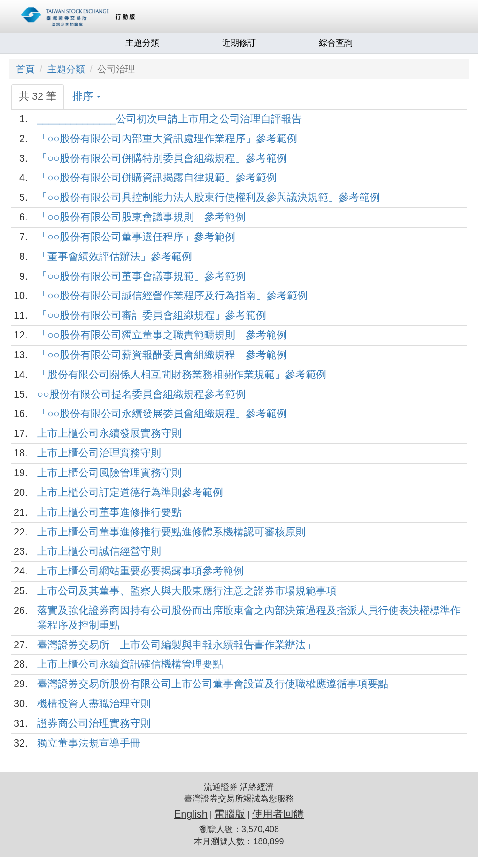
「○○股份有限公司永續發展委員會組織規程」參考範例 (162, 413)
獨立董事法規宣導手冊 (88, 743)
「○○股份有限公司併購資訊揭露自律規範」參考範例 (157, 177)
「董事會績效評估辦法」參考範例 (114, 256)
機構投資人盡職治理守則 (94, 703)
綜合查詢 (336, 42)
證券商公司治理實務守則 (94, 723)
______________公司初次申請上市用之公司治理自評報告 (169, 119)
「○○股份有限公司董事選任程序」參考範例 (136, 237)
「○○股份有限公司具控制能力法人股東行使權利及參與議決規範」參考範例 (208, 197)
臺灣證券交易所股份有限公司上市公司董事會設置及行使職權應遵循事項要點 (212, 684)
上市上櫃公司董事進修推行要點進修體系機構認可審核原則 (171, 532)
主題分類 (142, 42)
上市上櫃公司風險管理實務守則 (109, 473)
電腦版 (229, 814)
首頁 (25, 69)
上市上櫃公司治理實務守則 (99, 453)
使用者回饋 (278, 814)
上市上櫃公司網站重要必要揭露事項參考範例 (140, 571)
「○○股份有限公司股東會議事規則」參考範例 (141, 217)
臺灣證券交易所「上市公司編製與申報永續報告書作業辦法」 (176, 645)
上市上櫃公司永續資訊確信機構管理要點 (130, 664)
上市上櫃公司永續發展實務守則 (109, 433)
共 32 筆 (37, 96)
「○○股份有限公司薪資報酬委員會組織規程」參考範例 (162, 355)
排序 (86, 96)
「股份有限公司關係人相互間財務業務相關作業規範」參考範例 (181, 374)
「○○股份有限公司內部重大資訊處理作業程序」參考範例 (167, 138)
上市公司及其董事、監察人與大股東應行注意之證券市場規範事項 (187, 591)
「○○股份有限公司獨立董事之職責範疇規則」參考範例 (162, 335)
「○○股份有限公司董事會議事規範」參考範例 (141, 276)
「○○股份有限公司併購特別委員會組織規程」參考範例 (162, 158)
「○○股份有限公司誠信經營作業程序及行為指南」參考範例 (172, 295)
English (191, 814)
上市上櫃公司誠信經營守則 (99, 551)
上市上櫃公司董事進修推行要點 (109, 512)
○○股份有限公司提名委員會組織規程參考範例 (141, 394)
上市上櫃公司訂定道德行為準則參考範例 (130, 492)
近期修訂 (239, 42)
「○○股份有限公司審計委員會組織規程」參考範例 (151, 315)
